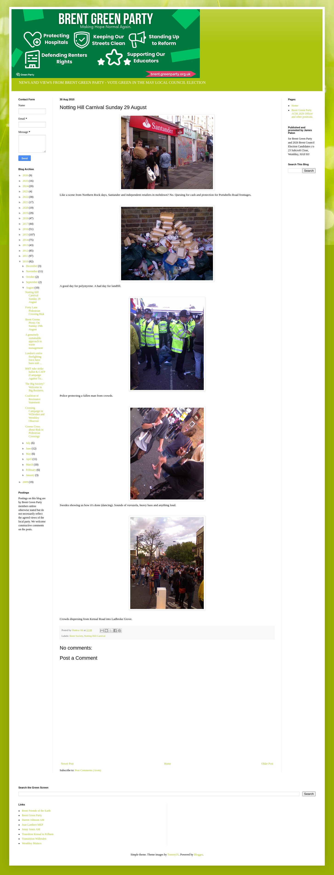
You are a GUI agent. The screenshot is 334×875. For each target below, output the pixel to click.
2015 (26, 234)
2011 (26, 256)
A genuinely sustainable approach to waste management (34, 341)
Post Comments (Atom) (88, 770)
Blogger (198, 854)
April (29, 459)
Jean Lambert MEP (32, 824)
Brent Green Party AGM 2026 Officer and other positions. (302, 113)
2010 (26, 261)
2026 (26, 175)
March (30, 464)
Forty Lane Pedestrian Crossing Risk (34, 311)
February (31, 469)
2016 (26, 229)
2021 (26, 202)
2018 (26, 218)
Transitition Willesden (34, 838)
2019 (26, 213)
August (30, 287)
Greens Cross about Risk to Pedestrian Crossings (34, 431)
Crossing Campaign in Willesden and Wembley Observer (35, 414)
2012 (26, 250)
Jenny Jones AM (31, 829)
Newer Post (67, 763)
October (31, 276)
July (28, 443)
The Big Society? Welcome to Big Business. (34, 387)
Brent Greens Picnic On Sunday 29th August (33, 324)
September (32, 282)
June (29, 448)
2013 (26, 245)
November (32, 271)
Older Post (267, 763)
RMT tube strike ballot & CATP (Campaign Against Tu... (35, 373)
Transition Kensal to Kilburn (38, 834)
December (32, 266)
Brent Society (76, 635)
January (30, 475)
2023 (26, 191)
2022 (26, 197)
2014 (26, 239)
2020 (26, 207)
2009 (26, 482)
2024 (26, 186)
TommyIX (173, 854)
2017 (26, 223)
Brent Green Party (32, 815)
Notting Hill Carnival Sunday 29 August (32, 297)
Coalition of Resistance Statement (32, 399)
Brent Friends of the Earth (36, 810)
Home (167, 763)
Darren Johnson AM (33, 820)
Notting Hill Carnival (94, 635)
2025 (26, 180)
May (29, 453)
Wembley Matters (31, 843)
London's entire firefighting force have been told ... (33, 358)
